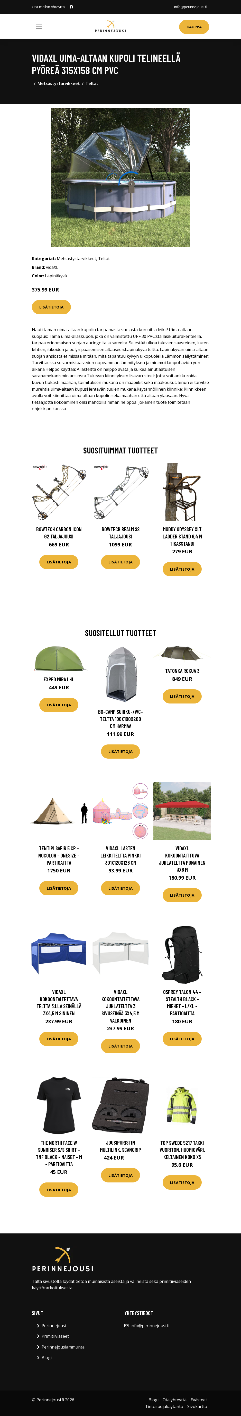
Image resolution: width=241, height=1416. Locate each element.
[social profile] (71, 7)
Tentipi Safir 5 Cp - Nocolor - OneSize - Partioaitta (58, 855)
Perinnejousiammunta (63, 1347)
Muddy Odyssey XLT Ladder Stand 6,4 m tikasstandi (182, 536)
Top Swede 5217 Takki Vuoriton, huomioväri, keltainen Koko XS (182, 1149)
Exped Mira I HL (59, 679)
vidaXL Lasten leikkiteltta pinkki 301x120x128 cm (120, 855)
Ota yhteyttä (175, 1400)
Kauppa (194, 26)
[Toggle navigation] (39, 26)
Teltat (92, 83)
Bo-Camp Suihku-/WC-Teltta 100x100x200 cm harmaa (120, 718)
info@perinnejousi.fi (190, 6)
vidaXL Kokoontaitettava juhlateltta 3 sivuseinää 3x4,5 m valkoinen (120, 1006)
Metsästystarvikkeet (59, 83)
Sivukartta (197, 1406)
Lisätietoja (51, 307)
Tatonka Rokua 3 (182, 670)
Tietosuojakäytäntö (164, 1406)
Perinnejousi (54, 1325)
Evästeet (199, 1400)
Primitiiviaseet (55, 1336)
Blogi (47, 1357)
